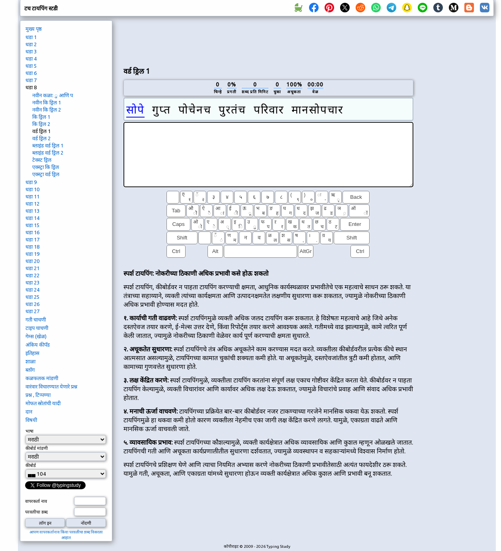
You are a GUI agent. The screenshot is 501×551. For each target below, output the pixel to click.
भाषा (29, 431)
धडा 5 (31, 66)
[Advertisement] (268, 40)
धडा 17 (32, 239)
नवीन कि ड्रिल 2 (46, 109)
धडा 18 (32, 246)
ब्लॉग (30, 370)
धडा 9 (31, 182)
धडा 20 (32, 261)
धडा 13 (32, 211)
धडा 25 (32, 297)
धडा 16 (32, 232)
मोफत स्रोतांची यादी (43, 403)
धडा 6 (31, 73)
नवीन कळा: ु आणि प (52, 95)
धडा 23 (32, 282)
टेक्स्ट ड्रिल (41, 160)
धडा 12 (32, 203)
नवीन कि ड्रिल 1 (46, 102)
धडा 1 (31, 37)
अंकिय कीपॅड (37, 344)
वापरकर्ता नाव (36, 501)
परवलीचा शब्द (36, 512)
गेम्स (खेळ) (36, 336)
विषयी (31, 420)
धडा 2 (31, 44)
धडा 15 (32, 225)
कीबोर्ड (31, 465)
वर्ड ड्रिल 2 (41, 138)
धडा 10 (32, 189)
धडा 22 (32, 275)
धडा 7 (31, 80)
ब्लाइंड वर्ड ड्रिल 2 (47, 152)
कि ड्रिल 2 (41, 124)
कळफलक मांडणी (41, 378)
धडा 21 (32, 268)
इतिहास (32, 353)
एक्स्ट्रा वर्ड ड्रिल (45, 174)
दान (28, 411)
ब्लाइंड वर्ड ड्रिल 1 (47, 145)
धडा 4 (31, 58)
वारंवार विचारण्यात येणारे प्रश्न (51, 386)
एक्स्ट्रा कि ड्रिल (45, 167)
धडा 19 (32, 254)
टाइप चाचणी (36, 328)
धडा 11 (32, 196)
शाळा (30, 361)
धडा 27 (32, 311)
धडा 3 (31, 51)
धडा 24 (32, 289)
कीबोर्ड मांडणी (36, 448)
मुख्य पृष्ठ (33, 28)
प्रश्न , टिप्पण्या (38, 395)
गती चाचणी (35, 319)
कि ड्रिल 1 (41, 117)
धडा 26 (32, 304)
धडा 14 (32, 218)
